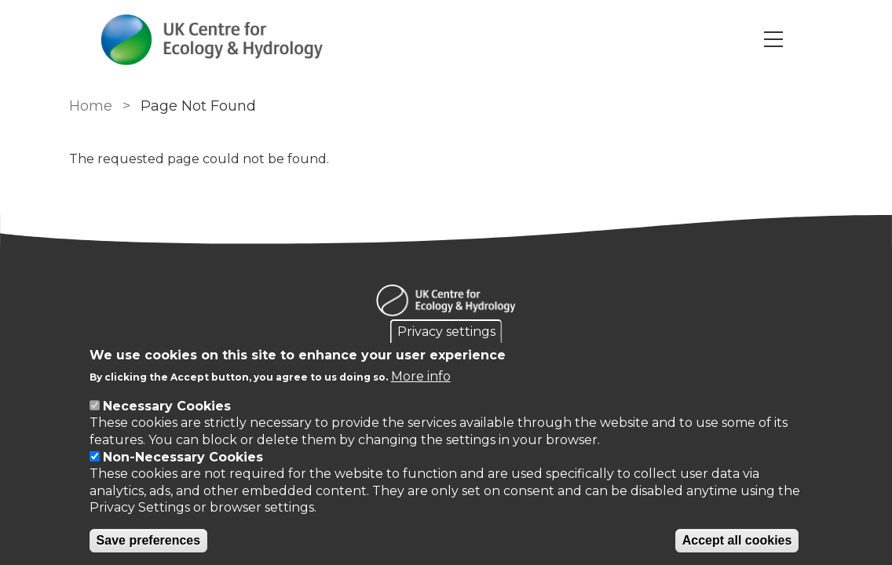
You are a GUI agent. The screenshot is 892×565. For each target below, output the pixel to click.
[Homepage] (446, 303)
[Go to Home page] (212, 39)
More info (421, 376)
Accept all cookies (737, 540)
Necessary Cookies (167, 406)
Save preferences (149, 540)
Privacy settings (446, 331)
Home (90, 106)
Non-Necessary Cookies (183, 457)
